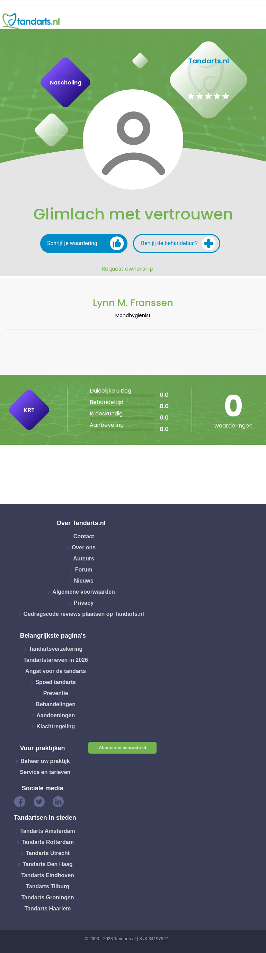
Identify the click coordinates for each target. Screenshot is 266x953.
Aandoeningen (55, 715)
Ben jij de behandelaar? (178, 243)
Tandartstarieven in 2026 (55, 660)
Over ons (84, 547)
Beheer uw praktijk (45, 761)
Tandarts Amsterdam (47, 831)
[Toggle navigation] (256, 21)
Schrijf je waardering (85, 243)
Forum (83, 570)
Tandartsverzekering (55, 649)
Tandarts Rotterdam (47, 842)
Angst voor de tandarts (55, 671)
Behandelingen (56, 704)
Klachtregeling (55, 726)
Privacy (84, 603)
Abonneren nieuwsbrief (122, 747)
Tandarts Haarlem (48, 908)
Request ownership (127, 269)
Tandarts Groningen (47, 897)
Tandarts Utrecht (48, 853)
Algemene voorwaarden (83, 592)
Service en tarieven (45, 772)
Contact (83, 536)
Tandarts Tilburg (47, 886)
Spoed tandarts (55, 682)
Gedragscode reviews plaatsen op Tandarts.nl (83, 614)
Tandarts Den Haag (48, 864)
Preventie (55, 693)
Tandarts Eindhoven (47, 875)
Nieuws (84, 581)
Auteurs (83, 558)
